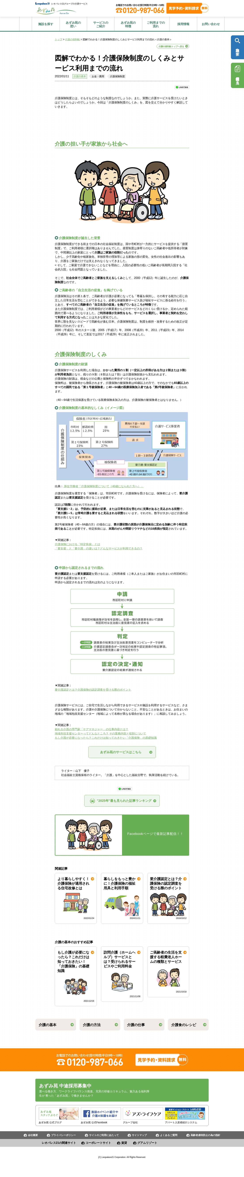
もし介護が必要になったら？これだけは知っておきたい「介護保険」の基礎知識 (106, 737)
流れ (156, 24)
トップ (58, 39)
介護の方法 (92, 1025)
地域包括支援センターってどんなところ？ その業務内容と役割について (100, 733)
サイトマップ (139, 1135)
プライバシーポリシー (63, 1135)
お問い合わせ (211, 24)
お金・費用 (98, 76)
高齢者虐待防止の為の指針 (205, 1135)
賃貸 (124, 1142)
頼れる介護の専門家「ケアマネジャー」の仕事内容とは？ (91, 729)
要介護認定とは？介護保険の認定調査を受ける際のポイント (93, 689)
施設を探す (45, 24)
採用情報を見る (237, 74)
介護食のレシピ (183, 1025)
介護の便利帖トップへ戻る (171, 46)
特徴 (128, 24)
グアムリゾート (147, 1142)
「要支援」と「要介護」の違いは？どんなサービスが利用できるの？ (99, 548)
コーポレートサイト (98, 1142)
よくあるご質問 (168, 1135)
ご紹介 (100, 24)
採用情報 (183, 24)
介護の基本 (80, 76)
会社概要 (33, 1135)
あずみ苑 (56, 10)
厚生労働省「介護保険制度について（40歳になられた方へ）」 (103, 486)
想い (73, 24)
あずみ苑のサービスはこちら (124, 752)
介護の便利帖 (72, 39)
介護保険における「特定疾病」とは (77, 544)
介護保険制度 (117, 76)
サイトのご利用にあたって (104, 1135)
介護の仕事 (136, 1025)
